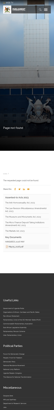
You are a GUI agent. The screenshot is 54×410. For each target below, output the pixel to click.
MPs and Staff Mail (9, 400)
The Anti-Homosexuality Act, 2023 (20, 203)
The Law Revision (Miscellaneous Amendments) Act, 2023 (26, 209)
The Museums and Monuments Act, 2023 (23, 217)
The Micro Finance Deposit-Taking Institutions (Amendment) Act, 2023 (24, 223)
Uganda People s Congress (12, 373)
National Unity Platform (11, 369)
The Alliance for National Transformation (17, 377)
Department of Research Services (14, 403)
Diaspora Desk (8, 396)
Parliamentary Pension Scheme (14, 331)
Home (5, 173)
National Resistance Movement (14, 365)
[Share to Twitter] (19, 189)
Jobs (4, 407)
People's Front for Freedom (12, 358)
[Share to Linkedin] (24, 189)
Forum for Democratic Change (13, 354)
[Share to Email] (28, 189)
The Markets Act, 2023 (15, 231)
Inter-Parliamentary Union (12, 335)
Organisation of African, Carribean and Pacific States (21, 312)
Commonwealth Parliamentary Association (18, 324)
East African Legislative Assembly (15, 327)
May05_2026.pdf (16, 247)
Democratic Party (9, 362)
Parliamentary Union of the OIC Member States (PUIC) (22, 320)
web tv (8, 3)
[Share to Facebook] (15, 189)
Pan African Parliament (11, 316)
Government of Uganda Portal (13, 308)
